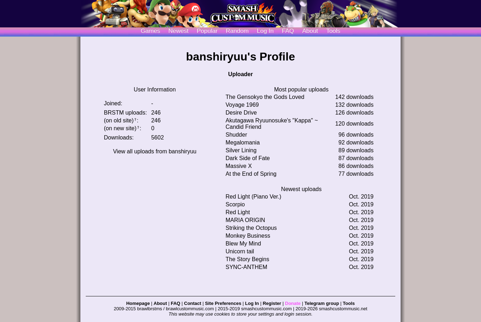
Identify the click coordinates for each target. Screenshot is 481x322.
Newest (178, 30)
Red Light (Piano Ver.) (253, 197)
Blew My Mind (243, 244)
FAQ (288, 30)
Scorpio (235, 204)
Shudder (236, 135)
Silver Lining (241, 150)
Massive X (239, 166)
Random (237, 30)
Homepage (138, 303)
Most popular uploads (301, 89)
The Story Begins (247, 259)
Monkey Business (248, 236)
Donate (293, 303)
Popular (207, 30)
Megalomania (243, 142)
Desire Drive (241, 113)
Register (272, 303)
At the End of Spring (251, 174)
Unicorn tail (240, 251)
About (310, 30)
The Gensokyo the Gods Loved (265, 97)
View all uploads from (155, 151)
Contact (192, 303)
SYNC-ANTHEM (246, 267)
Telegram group (322, 303)
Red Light (238, 212)
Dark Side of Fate (248, 158)
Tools (333, 30)
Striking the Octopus (251, 228)
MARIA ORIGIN (245, 220)
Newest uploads (301, 189)
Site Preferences (223, 303)
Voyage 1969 (242, 105)
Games (150, 30)
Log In (252, 303)
